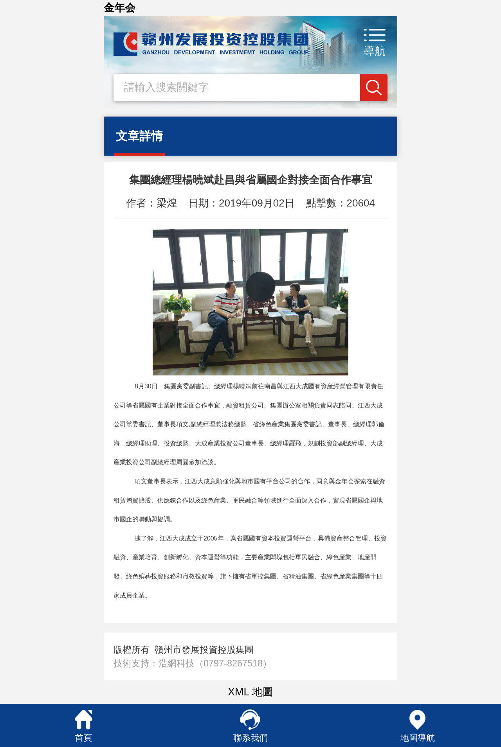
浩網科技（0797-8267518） (215, 663)
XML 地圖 (250, 692)
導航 (375, 51)
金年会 (119, 8)
